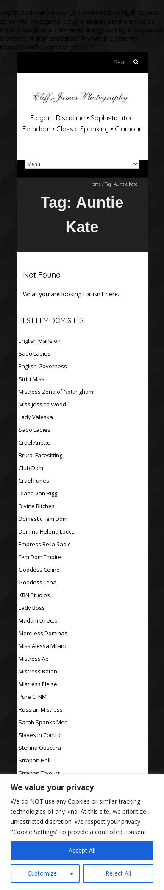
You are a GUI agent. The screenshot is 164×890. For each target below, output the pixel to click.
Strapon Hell (34, 760)
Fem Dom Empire (40, 557)
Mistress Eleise (38, 684)
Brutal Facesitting (40, 455)
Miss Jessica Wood (42, 404)
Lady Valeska (36, 417)
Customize (42, 873)
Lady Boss (32, 608)
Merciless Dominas (43, 633)
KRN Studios (34, 595)
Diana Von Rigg (38, 493)
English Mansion (40, 341)
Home (95, 184)
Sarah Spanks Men (43, 722)
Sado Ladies (34, 353)
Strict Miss (31, 379)
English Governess (43, 366)
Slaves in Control (40, 735)
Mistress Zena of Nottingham (56, 391)
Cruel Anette (34, 442)
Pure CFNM (33, 697)
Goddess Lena (37, 582)
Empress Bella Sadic (44, 544)
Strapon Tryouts (39, 773)
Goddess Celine (39, 569)
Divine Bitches (37, 506)
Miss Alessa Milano (43, 646)
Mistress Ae (34, 658)
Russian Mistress (41, 709)
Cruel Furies (34, 480)
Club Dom (31, 468)
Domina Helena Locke (47, 531)
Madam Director (39, 620)
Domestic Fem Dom (43, 519)
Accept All (82, 850)
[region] (82, 832)
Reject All (118, 873)
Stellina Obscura (40, 747)
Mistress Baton (38, 671)
